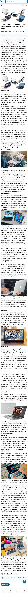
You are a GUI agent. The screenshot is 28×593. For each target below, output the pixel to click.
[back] (2, 5)
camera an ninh (16, 533)
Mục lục (4, 35)
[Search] (25, 1)
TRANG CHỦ (3, 591)
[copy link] (23, 5)
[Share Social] (26, 5)
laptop (8, 566)
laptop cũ (18, 515)
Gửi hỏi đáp (5, 584)
